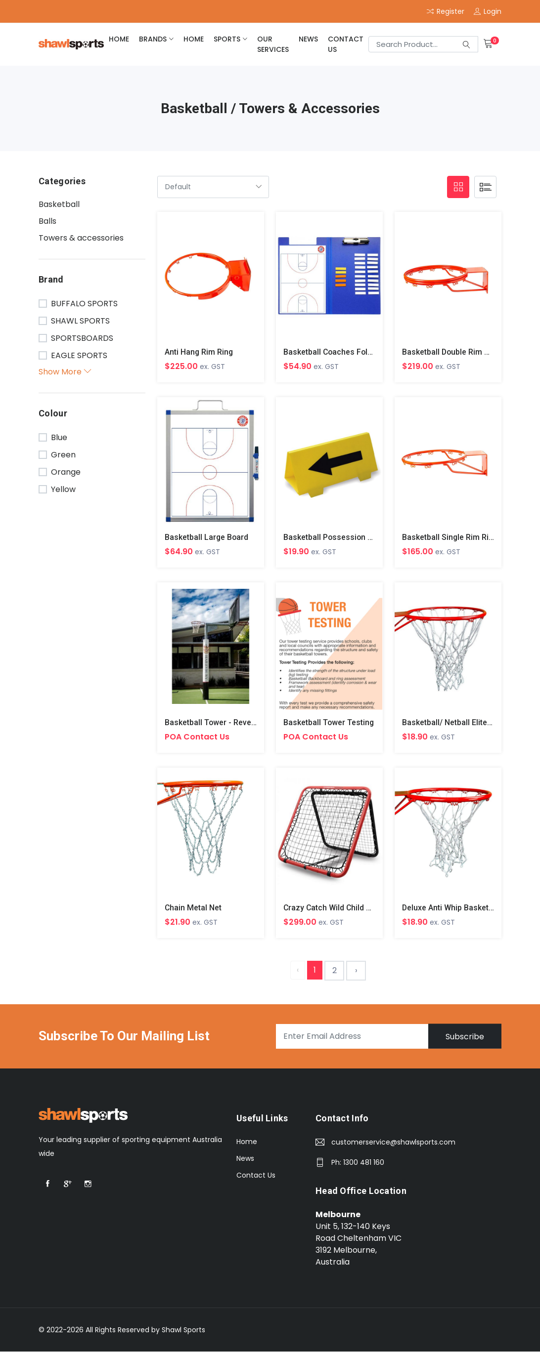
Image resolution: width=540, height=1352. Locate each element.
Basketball (59, 204)
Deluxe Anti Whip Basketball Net (459, 908)
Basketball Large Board (207, 537)
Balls (47, 221)
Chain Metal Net (193, 908)
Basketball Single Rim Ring (450, 537)
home (119, 39)
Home (246, 1142)
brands (153, 39)
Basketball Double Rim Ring (451, 352)
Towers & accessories (81, 238)
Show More (65, 371)
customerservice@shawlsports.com (393, 1143)
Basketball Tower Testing (329, 723)
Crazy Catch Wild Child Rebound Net (348, 908)
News (308, 39)
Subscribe (464, 1037)
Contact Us (345, 44)
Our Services (273, 44)
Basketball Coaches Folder (332, 352)
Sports (227, 39)
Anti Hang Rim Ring (199, 352)
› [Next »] (356, 971)
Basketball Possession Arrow (336, 537)
